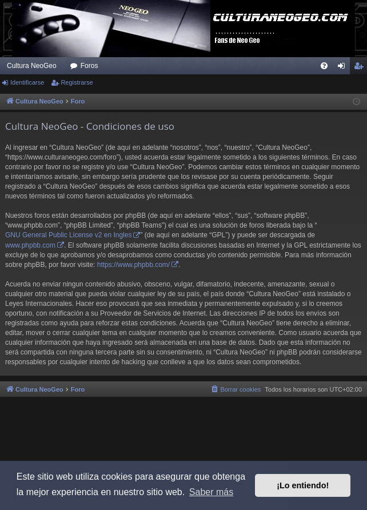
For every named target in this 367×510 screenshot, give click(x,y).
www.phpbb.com (30, 245)
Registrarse (77, 82)
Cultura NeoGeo (32, 66)
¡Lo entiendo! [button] (303, 485)
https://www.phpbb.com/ (133, 265)
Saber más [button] (211, 492)
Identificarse (27, 82)
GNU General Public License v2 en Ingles (68, 235)
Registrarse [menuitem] (361, 68)
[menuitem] (324, 65)
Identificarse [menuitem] (344, 68)
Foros (89, 66)
